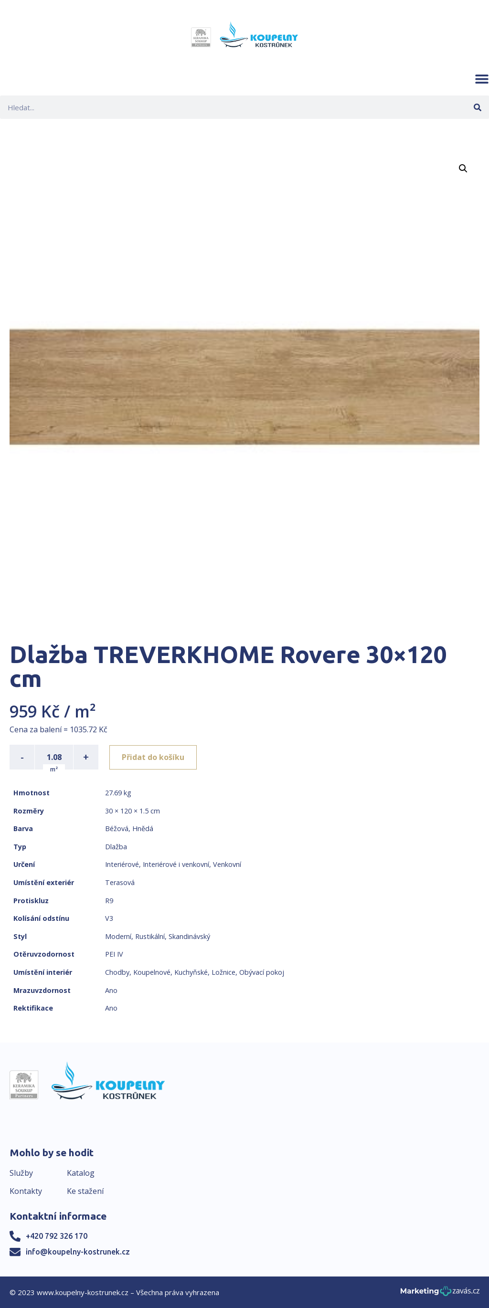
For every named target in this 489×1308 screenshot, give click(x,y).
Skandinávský (189, 936)
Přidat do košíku (153, 757)
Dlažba (116, 846)
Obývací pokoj (261, 972)
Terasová (120, 882)
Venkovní (227, 864)
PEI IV (114, 954)
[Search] (477, 107)
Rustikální (150, 936)
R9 (109, 900)
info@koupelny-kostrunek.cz (78, 1251)
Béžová (116, 828)
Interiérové (122, 864)
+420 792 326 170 (56, 1236)
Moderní (118, 936)
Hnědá (142, 828)
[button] (482, 79)
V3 (109, 918)
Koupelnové (151, 972)
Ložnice (223, 972)
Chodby (117, 972)
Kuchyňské (191, 972)
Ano (111, 990)
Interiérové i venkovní (176, 864)
